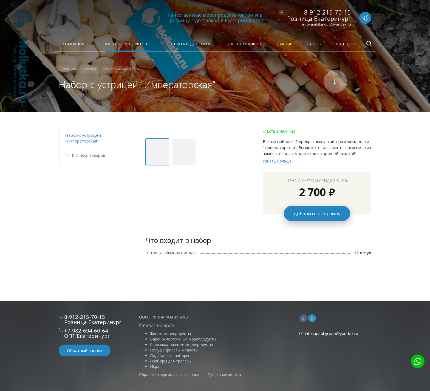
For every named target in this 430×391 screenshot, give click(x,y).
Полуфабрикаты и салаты (174, 350)
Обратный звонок (84, 350)
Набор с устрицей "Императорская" (83, 138)
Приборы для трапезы (170, 361)
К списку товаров (88, 155)
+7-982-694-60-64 (86, 330)
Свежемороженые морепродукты (181, 344)
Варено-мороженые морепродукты (183, 339)
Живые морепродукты (170, 333)
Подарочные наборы (169, 355)
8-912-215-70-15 (327, 12)
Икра (154, 366)
